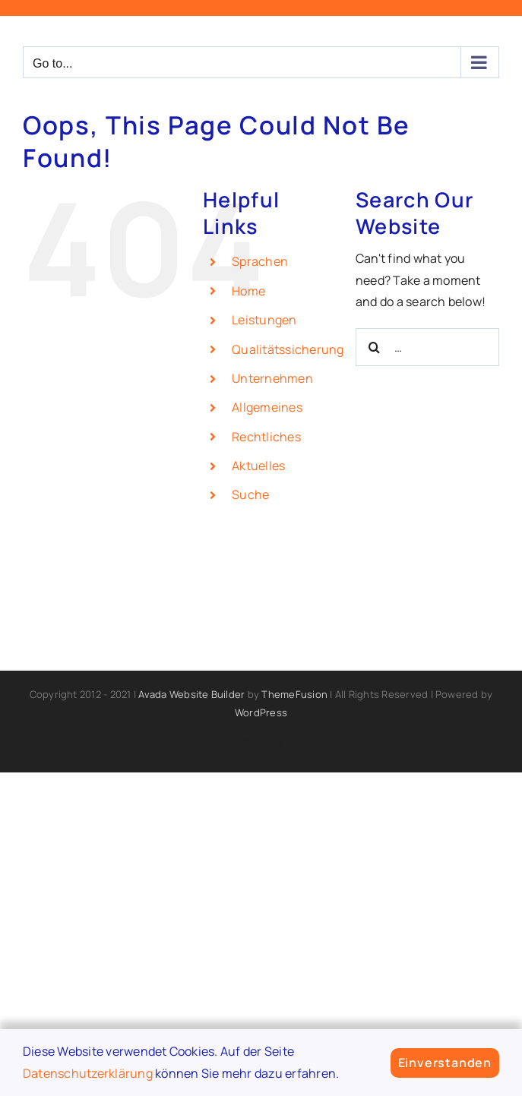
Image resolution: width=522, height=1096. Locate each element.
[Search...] (427, 347)
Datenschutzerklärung (88, 1073)
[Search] (375, 347)
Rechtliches (266, 436)
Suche (250, 494)
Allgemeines (267, 407)
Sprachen (260, 261)
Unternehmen (272, 378)
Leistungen (264, 319)
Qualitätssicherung (287, 349)
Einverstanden (445, 1062)
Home (248, 291)
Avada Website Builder (191, 694)
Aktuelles (258, 465)
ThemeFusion (294, 694)
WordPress (261, 712)
